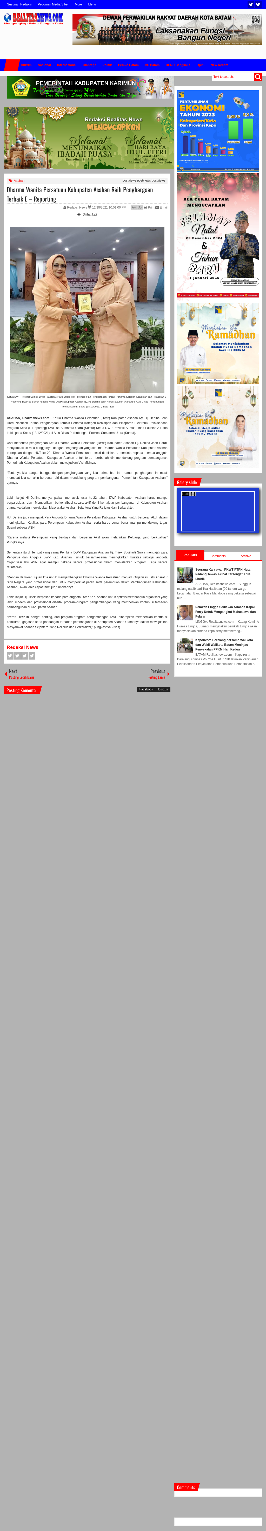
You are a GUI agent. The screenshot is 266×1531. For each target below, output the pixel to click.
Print (149, 207)
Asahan (19, 181)
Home (12, 65)
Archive (246, 556)
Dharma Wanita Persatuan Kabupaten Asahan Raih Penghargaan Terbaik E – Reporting (80, 194)
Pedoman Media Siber (53, 4)
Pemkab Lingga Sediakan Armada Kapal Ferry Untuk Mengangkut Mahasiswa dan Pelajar (225, 611)
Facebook (258, 4)
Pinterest (32, 656)
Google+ (24, 656)
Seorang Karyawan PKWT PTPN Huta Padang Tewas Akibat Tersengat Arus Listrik (222, 574)
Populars (190, 555)
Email (161, 207)
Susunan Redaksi (19, 4)
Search (258, 77)
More (78, 4)
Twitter (251, 4)
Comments (218, 556)
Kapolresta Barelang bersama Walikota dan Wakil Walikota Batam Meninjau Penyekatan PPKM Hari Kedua (224, 644)
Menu (92, 4)
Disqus (163, 689)
